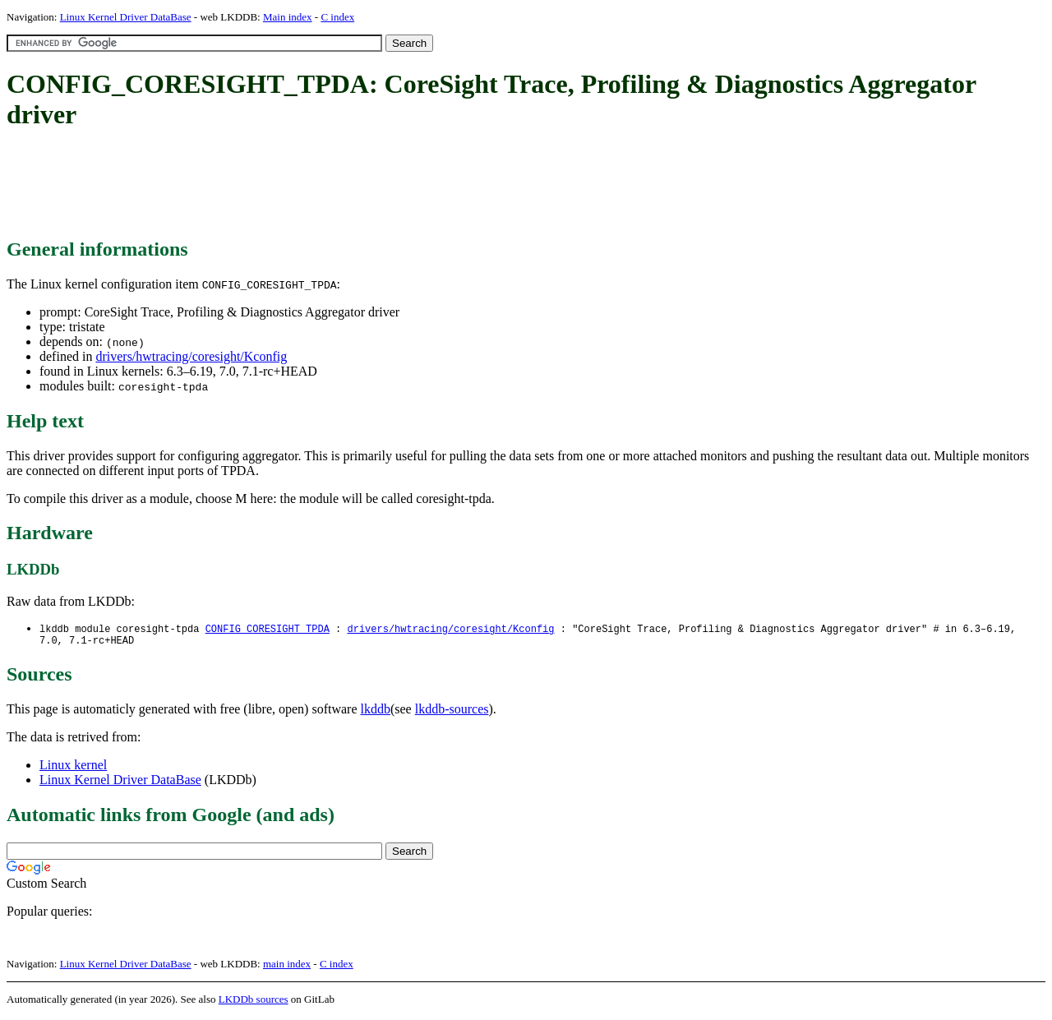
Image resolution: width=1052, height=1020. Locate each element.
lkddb (375, 712)
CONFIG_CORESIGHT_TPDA (267, 629)
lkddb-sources (452, 712)
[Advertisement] (306, 185)
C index (337, 17)
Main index (287, 17)
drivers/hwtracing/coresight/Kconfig (191, 356)
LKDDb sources (253, 1002)
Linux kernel (73, 768)
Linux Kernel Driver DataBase (125, 17)
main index (287, 967)
